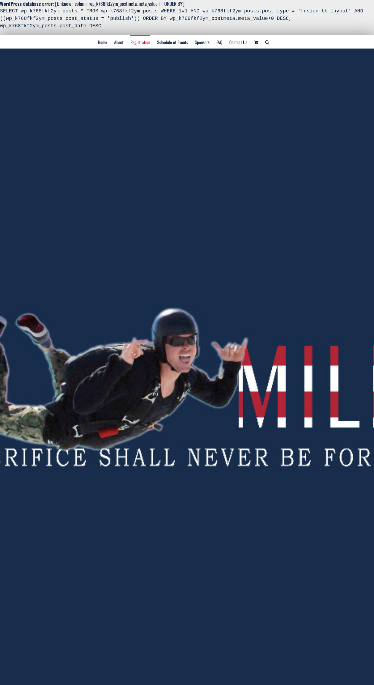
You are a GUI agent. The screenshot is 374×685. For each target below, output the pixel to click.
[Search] (267, 42)
